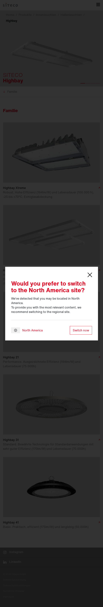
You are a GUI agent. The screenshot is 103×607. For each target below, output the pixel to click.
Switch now (81, 330)
